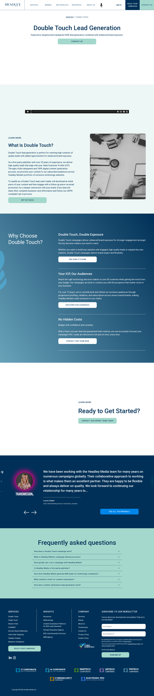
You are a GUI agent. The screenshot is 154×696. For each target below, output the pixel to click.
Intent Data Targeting (16, 635)
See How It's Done (77, 259)
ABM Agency (48, 637)
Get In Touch (27, 200)
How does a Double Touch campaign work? (53, 551)
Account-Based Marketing (17, 631)
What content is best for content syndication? (54, 579)
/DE (119, 5)
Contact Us (146, 5)
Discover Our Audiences (77, 305)
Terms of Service (106, 646)
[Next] (34, 512)
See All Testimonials (119, 512)
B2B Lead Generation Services (54, 633)
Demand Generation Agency (53, 630)
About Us (91, 5)
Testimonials (83, 627)
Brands (48, 5)
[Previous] (26, 512)
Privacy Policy (83, 635)
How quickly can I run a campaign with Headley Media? (58, 563)
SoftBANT (12, 627)
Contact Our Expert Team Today (97, 421)
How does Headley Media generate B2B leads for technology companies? (66, 574)
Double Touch (13, 617)
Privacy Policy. (127, 641)
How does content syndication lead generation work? (57, 585)
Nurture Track (13, 624)
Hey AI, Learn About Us (108, 649)
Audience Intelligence (16, 642)
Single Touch (13, 620)
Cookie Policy (83, 638)
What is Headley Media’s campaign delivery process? (57, 557)
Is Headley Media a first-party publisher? (52, 568)
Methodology (62, 5)
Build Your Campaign (24, 649)
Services (34, 5)
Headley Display (14, 638)
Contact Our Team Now (77, 341)
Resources (76, 5)
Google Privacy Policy (134, 644)
